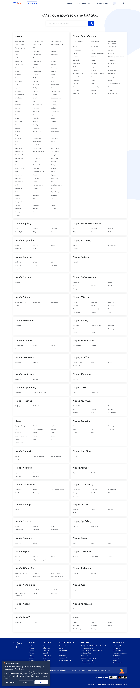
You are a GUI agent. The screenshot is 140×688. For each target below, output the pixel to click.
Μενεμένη (93, 70)
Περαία (93, 80)
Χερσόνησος (19, 443)
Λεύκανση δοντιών (64, 652)
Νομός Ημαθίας (23, 340)
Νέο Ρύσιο (111, 73)
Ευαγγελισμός (19, 94)
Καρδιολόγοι (46, 660)
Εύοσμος (93, 57)
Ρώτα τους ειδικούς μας (87, 662)
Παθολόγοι (46, 652)
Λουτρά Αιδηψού (96, 309)
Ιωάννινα (18, 362)
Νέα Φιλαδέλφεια (38, 151)
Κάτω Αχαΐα (19, 232)
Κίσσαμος (18, 432)
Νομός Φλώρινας (82, 568)
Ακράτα (35, 228)
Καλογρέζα (54, 105)
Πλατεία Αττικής (38, 185)
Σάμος (110, 543)
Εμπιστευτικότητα (117, 662)
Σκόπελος (36, 493)
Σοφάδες (35, 379)
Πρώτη (53, 556)
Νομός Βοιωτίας (24, 257)
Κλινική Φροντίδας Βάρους (120, 653)
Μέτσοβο (35, 362)
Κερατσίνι (54, 115)
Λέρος (75, 285)
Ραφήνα (17, 195)
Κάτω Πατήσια (55, 111)
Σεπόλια (17, 198)
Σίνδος (75, 87)
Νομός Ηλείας (80, 320)
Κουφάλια (93, 67)
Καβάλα (110, 362)
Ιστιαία (93, 305)
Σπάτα (35, 198)
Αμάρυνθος (94, 302)
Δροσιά (17, 88)
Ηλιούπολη (18, 98)
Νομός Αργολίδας (24, 240)
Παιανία (17, 165)
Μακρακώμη (36, 576)
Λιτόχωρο (36, 529)
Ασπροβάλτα (77, 50)
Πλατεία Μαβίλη (20, 188)
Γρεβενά (75, 262)
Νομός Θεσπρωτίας (83, 340)
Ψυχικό (53, 212)
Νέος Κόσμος (55, 158)
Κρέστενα (76, 329)
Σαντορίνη (111, 429)
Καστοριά (76, 609)
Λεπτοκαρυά (19, 529)
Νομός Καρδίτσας (24, 374)
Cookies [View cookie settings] (99, 684)
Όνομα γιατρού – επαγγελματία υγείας (91, 650)
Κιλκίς (75, 392)
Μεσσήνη (93, 493)
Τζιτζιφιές (36, 205)
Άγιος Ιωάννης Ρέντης (57, 44)
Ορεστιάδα (54, 302)
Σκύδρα (75, 513)
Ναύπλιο (53, 245)
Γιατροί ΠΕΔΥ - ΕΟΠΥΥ (87, 647)
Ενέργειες (115, 660)
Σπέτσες (53, 198)
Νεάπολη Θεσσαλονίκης (98, 73)
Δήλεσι (35, 262)
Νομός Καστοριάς (82, 603)
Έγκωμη (75, 622)
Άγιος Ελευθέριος (38, 44)
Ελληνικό (18, 91)
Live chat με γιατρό (118, 650)
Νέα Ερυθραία (37, 145)
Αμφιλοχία (94, 228)
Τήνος (92, 432)
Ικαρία (92, 543)
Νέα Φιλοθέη (55, 151)
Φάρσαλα (36, 476)
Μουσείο (18, 145)
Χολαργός (18, 212)
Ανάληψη (75, 47)
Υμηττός (53, 205)
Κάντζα (17, 111)
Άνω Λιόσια (54, 58)
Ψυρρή (35, 212)
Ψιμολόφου (94, 629)
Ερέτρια (75, 305)
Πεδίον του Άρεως (38, 171)
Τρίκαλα (110, 556)
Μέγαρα (53, 135)
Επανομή (111, 53)
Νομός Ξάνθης (23, 504)
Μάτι (34, 135)
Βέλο (92, 406)
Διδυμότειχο (36, 302)
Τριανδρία (76, 90)
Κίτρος (53, 526)
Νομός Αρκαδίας (82, 240)
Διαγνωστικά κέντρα (86, 657)
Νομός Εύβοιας (81, 297)
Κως (92, 282)
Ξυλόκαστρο (112, 412)
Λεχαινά (93, 329)
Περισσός (18, 178)
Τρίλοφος (93, 90)
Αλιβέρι (75, 302)
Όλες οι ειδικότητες (86, 653)
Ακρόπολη (54, 51)
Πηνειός (75, 332)
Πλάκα (17, 185)
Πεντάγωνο (18, 175)
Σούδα (35, 439)
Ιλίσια (34, 101)
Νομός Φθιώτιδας (24, 568)
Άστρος (75, 245)
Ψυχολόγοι (46, 653)
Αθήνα (35, 48)
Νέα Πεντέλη (37, 148)
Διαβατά (75, 53)
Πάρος (92, 429)
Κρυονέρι (18, 125)
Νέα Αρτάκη (76, 312)
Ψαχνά (110, 312)
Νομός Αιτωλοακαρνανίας (87, 223)
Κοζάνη (17, 406)
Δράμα (17, 282)
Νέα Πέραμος (55, 148)
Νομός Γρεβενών (82, 257)
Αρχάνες (53, 426)
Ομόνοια (35, 161)
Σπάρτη (17, 459)
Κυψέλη (35, 125)
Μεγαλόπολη (112, 245)
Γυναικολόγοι (46, 648)
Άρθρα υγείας (84, 655)
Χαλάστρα (76, 93)
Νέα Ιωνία (54, 145)
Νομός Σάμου (80, 538)
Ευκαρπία (76, 57)
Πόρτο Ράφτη (55, 192)
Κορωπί (35, 121)
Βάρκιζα (35, 68)
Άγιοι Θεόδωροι (77, 406)
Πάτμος (110, 285)
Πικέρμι (53, 182)
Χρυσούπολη (77, 366)
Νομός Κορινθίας (82, 400)
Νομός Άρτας (22, 603)
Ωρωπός (18, 215)
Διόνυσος (36, 84)
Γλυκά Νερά (18, 81)
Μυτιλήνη (93, 473)
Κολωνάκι (36, 118)
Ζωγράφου (54, 94)
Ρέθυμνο (35, 436)
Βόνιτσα (110, 228)
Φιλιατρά (76, 496)
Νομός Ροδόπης (23, 538)
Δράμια (17, 429)
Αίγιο (16, 228)
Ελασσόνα (36, 473)
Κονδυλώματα (62, 645)
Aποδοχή (41, 682)
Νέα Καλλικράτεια (38, 590)
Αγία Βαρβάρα (19, 41)
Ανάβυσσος (54, 54)
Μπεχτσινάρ (112, 70)
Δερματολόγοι (47, 647)
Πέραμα (53, 175)
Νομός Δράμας (23, 277)
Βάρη (16, 68)
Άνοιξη (35, 58)
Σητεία (53, 436)
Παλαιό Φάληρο (38, 165)
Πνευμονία (61, 658)
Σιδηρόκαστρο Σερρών (39, 560)
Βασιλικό (111, 302)
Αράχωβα (18, 262)
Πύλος (110, 493)
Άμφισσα (18, 622)
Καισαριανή (54, 101)
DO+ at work (116, 648)
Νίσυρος (93, 285)
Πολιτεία (35, 188)
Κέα (92, 426)
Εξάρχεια (35, 91)
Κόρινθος (93, 409)
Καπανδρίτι (36, 111)
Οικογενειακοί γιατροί (87, 648)
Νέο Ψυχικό (36, 158)
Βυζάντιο (111, 50)
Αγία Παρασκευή (38, 41)
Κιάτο (74, 409)
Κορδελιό (75, 67)
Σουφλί (17, 305)
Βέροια (35, 345)
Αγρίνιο (75, 228)
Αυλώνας (35, 64)
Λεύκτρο (75, 493)
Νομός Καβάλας (81, 357)
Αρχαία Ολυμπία (96, 325)
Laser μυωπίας (63, 657)
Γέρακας (17, 78)
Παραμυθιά (94, 345)
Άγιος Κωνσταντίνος (21, 573)
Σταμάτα (35, 202)
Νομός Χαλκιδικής (25, 584)
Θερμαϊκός (76, 60)
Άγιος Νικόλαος (20, 426)
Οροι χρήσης (91, 684)
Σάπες (35, 543)
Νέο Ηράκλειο (55, 155)
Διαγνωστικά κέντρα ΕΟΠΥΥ (88, 658)
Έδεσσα (110, 509)
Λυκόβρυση (54, 128)
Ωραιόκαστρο (112, 93)
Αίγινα (17, 51)
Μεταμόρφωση (37, 138)
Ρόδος (75, 289)
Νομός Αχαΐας (23, 223)
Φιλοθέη (18, 208)
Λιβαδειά (18, 265)
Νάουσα (17, 349)
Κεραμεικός (18, 115)
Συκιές (110, 87)
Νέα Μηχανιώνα (78, 73)
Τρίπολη (75, 248)
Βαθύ (74, 543)
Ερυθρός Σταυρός (56, 91)
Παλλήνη (53, 165)
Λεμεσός (111, 622)
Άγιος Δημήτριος (20, 44)
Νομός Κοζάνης (23, 400)
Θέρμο (75, 232)
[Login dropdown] (116, 3)
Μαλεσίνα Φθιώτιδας (57, 576)
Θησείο (35, 98)
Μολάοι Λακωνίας (38, 456)
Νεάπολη (35, 155)
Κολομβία (88, 670)
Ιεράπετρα (54, 429)
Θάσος (93, 362)
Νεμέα (92, 412)
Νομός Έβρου (22, 297)
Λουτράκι (75, 412)
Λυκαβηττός (36, 128)
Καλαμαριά (76, 63)
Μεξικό (83, 670)
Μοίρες (53, 432)
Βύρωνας (18, 74)
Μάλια (35, 432)
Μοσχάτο (53, 141)
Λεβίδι (92, 245)
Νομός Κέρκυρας (82, 374)
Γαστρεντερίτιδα (63, 650)
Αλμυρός (18, 489)
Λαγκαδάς (76, 70)
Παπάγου (53, 168)
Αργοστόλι (18, 392)
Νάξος (75, 429)
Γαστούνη (111, 325)
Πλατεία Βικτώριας (56, 185)
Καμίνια (53, 108)
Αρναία (17, 590)
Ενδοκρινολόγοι (47, 657)
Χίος (74, 590)
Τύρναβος (18, 476)
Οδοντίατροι (46, 650)
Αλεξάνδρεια (19, 345)
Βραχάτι (110, 406)
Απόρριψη (26, 682)
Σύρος (75, 432)
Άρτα (16, 609)
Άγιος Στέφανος (20, 48)
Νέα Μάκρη (18, 148)
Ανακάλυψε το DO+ (118, 652)
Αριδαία (75, 509)
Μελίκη (53, 345)
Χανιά (52, 439)
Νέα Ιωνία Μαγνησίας (57, 489)
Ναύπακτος (111, 232)
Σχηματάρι (18, 269)
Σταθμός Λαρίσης (20, 202)
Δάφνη (17, 84)
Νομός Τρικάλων (82, 551)
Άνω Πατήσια (19, 61)
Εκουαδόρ (94, 670)
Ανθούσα (18, 58)
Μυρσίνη (111, 329)
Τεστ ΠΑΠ (61, 648)
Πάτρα (35, 232)
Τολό (34, 248)
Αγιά (16, 473)
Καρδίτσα (18, 379)
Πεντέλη (35, 175)
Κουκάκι (53, 121)
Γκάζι (34, 78)
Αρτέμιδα (53, 61)
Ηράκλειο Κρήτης (38, 429)
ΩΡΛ (44, 645)
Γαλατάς (35, 74)
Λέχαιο (110, 409)
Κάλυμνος (76, 282)
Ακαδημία (36, 51)
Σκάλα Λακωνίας (56, 456)
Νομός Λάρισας (23, 467)
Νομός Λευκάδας (82, 451)
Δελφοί (35, 622)
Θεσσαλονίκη (112, 60)
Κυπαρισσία (112, 489)
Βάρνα (92, 50)
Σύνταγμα (54, 202)
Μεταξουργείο (55, 138)
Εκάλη (35, 88)
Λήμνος (75, 473)
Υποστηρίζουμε (117, 663)
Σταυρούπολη (95, 87)
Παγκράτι (53, 161)
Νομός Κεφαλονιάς (25, 387)
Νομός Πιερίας (23, 521)
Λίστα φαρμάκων (85, 663)
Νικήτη (35, 593)
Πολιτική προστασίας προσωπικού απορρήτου (114, 684)
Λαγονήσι (54, 125)
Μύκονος (111, 426)
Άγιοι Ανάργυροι (56, 41)
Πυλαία (93, 83)
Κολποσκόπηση (63, 655)
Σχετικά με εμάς (117, 645)
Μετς (16, 141)
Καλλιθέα (18, 105)
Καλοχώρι (93, 63)
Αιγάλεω (53, 48)
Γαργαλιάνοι (76, 489)
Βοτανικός (54, 68)
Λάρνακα (93, 622)
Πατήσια (17, 171)
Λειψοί (110, 282)
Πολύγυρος (54, 593)
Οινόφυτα (54, 265)
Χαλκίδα (93, 312)
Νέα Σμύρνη (19, 151)
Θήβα (52, 262)
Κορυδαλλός (19, 121)
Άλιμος (17, 54)
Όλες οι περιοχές (85, 652)
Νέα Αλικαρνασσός (21, 436)
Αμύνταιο (75, 573)
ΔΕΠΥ (60, 653)
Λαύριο (17, 128)
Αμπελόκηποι (37, 54)
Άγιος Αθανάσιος (78, 41)
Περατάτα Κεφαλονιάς (39, 392)
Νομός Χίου (79, 584)
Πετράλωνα (54, 178)
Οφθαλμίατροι (47, 655)
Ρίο (52, 232)
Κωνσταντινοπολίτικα (114, 67)
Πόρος (35, 192)
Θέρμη (93, 60)
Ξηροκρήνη (111, 77)
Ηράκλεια (18, 556)
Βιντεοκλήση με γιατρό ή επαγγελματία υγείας (93, 645)
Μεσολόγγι (94, 232)
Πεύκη (35, 182)
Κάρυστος (111, 305)
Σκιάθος (17, 493)
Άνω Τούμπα (94, 47)
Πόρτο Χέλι (18, 248)
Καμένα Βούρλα (55, 573)
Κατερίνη (35, 526)
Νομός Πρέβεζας (82, 521)
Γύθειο (17, 456)
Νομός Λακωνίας (24, 451)
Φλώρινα (93, 573)
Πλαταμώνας (54, 529)
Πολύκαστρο (94, 392)
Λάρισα (53, 473)
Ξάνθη (17, 509)
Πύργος (93, 332)
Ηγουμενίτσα (77, 345)
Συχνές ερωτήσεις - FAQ (87, 660)
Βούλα (17, 71)
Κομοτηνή (18, 543)
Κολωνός (53, 118)
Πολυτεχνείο (19, 192)
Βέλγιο (78, 670)
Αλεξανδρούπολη (20, 302)
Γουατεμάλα (101, 670)
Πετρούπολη (19, 182)
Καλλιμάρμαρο (37, 105)
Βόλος (35, 489)
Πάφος (110, 625)
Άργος (17, 245)
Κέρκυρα (75, 379)
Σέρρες (17, 560)
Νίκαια (17, 161)
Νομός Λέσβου (81, 467)
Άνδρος (75, 426)
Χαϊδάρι (35, 208)
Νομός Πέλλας (80, 504)
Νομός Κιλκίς (80, 387)
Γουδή (52, 81)
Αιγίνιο (17, 526)
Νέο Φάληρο (19, 158)
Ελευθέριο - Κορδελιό (97, 53)
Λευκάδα (75, 456)
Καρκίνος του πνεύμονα (65, 660)
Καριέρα (115, 657)
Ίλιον (16, 101)
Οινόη (35, 265)
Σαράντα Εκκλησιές (114, 83)
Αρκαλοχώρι (36, 426)
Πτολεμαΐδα (36, 406)
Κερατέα (35, 115)
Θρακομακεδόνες (56, 98)
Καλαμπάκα (94, 556)
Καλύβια (17, 108)
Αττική (19, 36)
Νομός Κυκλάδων (82, 421)
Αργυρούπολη (37, 61)
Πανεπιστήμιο (19, 168)
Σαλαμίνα (36, 195)
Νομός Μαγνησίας (25, 484)
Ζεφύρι (35, 94)
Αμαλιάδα (76, 325)
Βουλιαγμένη (37, 71)
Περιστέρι (36, 178)
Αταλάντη (36, 573)
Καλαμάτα (94, 489)
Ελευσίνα (53, 88)
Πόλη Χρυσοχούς (78, 629)
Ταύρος (17, 205)
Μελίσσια (18, 138)
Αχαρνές (53, 64)
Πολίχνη (75, 83)
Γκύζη (52, 78)
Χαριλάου (93, 93)
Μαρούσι (18, 135)
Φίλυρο (110, 90)
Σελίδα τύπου (116, 658)
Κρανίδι (35, 245)
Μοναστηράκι (37, 141)
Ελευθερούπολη (77, 362)
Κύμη (74, 309)
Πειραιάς (53, 171)
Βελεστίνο (76, 556)
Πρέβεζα (75, 526)
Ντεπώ (93, 77)
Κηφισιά (17, 118)
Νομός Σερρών (23, 551)
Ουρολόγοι (46, 658)
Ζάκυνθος (18, 325)
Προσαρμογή (10, 682)
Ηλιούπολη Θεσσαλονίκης (116, 57)
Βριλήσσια (54, 71)
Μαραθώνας (37, 131)
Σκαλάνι (17, 439)
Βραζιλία (107, 670)
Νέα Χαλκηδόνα (20, 155)
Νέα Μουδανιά (55, 590)
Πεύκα (110, 80)
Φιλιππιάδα (94, 526)
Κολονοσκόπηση (63, 647)
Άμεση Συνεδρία (117, 655)
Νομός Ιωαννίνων (24, 357)
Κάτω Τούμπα (112, 63)
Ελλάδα (74, 670)
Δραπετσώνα (55, 84)
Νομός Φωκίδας (24, 617)
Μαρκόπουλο (55, 131)
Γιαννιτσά (93, 509)
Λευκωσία (76, 625)
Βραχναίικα (54, 228)
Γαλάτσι (53, 74)
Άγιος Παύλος (95, 41)
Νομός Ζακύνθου (24, 320)
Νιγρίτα (35, 556)
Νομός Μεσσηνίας (83, 484)
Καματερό (36, 108)
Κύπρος (77, 617)
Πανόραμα (76, 80)
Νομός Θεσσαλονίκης (84, 36)
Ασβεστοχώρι (112, 47)
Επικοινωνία (116, 647)
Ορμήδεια (94, 625)
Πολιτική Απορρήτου (14, 673)
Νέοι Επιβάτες (77, 77)
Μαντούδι (111, 309)
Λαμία (17, 576)
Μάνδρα (17, 131)
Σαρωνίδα (54, 195)
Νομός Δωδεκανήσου (84, 277)
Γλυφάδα (35, 81)
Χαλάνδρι (54, 208)
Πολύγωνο (54, 188)
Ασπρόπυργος (19, 64)
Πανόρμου (36, 168)
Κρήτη (18, 421)
